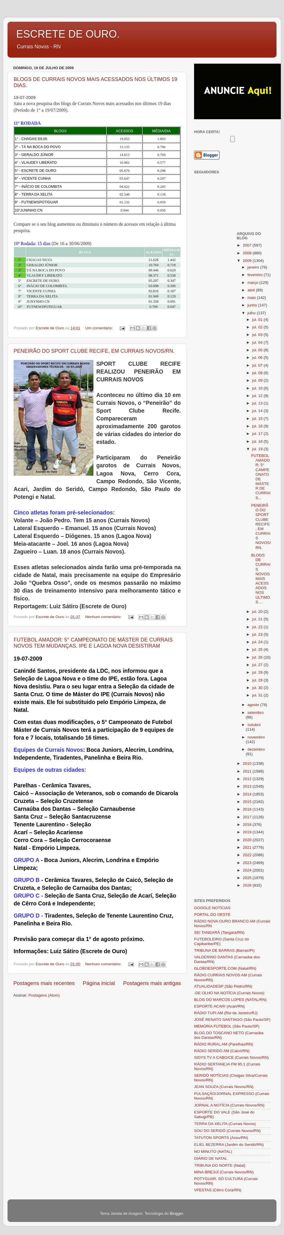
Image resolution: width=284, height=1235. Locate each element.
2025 (247, 878)
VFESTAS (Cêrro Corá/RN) (217, 1190)
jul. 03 (258, 334)
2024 (247, 870)
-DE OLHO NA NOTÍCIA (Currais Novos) (229, 993)
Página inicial (99, 983)
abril (252, 290)
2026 (247, 885)
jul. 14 (258, 411)
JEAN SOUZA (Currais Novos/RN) (224, 1087)
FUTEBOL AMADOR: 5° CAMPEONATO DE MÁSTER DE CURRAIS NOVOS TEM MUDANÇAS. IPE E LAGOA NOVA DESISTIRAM (93, 643)
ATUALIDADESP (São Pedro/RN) (223, 986)
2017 (247, 817)
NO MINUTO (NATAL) (213, 1151)
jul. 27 (258, 665)
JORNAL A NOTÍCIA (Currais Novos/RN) (229, 1105)
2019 (247, 832)
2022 (247, 855)
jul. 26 (258, 657)
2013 (247, 786)
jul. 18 (258, 441)
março (253, 282)
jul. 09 (258, 380)
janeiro (254, 267)
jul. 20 (258, 611)
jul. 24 (258, 642)
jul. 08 (258, 373)
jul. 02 (258, 327)
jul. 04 (258, 342)
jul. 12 (258, 396)
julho (252, 313)
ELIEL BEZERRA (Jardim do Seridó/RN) (229, 1144)
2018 (247, 824)
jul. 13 (258, 403)
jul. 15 (258, 418)
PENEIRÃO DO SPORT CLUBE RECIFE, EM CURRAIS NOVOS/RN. (94, 351)
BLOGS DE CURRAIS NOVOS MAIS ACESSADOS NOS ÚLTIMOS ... (260, 578)
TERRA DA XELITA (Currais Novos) (225, 1124)
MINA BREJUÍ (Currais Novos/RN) (224, 1172)
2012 (247, 779)
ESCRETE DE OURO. (68, 34)
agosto (254, 705)
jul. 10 (258, 388)
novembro (256, 737)
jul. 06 (258, 357)
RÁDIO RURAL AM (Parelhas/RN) (223, 1044)
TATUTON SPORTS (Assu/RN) (221, 1137)
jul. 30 (258, 688)
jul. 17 (258, 433)
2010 (247, 763)
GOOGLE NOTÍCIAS (212, 908)
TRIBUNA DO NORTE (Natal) (220, 1165)
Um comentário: (99, 328)
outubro (254, 725)
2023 (247, 863)
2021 (247, 847)
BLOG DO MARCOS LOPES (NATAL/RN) (230, 999)
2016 (247, 809)
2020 (247, 840)
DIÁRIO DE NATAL (210, 1158)
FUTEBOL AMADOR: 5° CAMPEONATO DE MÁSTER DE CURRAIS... (260, 476)
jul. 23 (258, 634)
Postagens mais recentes (44, 983)
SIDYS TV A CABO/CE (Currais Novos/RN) (231, 1057)
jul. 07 (258, 365)
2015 (247, 802)
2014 (247, 794)
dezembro (256, 749)
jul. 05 (258, 350)
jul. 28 (258, 672)
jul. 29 (258, 680)
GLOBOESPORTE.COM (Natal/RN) (225, 968)
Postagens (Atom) (44, 995)
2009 (247, 260)
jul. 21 (258, 619)
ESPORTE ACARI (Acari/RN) (219, 1006)
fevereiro (256, 275)
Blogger (176, 1213)
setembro (256, 712)
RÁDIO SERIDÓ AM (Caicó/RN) (222, 1051)
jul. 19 (258, 449)
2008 (247, 253)
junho (253, 305)
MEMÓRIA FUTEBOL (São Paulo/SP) (226, 1026)
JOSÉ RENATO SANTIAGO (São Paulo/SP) (232, 1019)
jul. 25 (258, 649)
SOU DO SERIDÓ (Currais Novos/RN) (227, 1131)
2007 (247, 245)
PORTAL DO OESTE (212, 914)
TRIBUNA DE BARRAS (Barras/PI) (224, 950)
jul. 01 (258, 319)
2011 (247, 771)
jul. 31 (258, 695)
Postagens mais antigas (152, 983)
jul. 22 (258, 627)
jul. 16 (258, 426)
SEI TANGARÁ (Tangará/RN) (219, 932)
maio (252, 297)
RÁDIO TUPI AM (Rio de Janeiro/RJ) (226, 1013)
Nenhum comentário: (104, 617)
